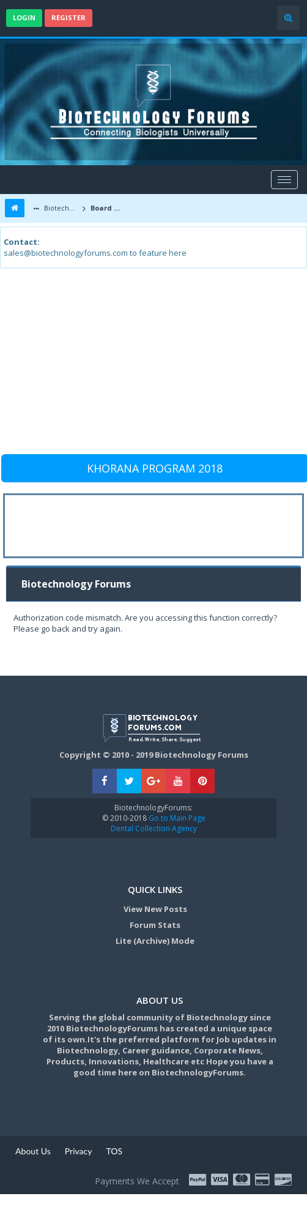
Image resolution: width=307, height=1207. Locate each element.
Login (24, 17)
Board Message (108, 207)
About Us (33, 1151)
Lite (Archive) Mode (155, 940)
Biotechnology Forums (61, 207)
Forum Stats (155, 924)
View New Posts (155, 908)
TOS (114, 1151)
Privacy (78, 1151)
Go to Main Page (176, 818)
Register (68, 17)
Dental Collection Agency (154, 828)
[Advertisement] (152, 366)
